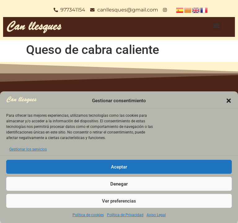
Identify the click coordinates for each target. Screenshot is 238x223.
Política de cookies (88, 215)
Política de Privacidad (125, 215)
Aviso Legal (156, 215)
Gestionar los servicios (28, 149)
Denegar (119, 184)
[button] (229, 101)
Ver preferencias (119, 201)
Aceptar (119, 167)
